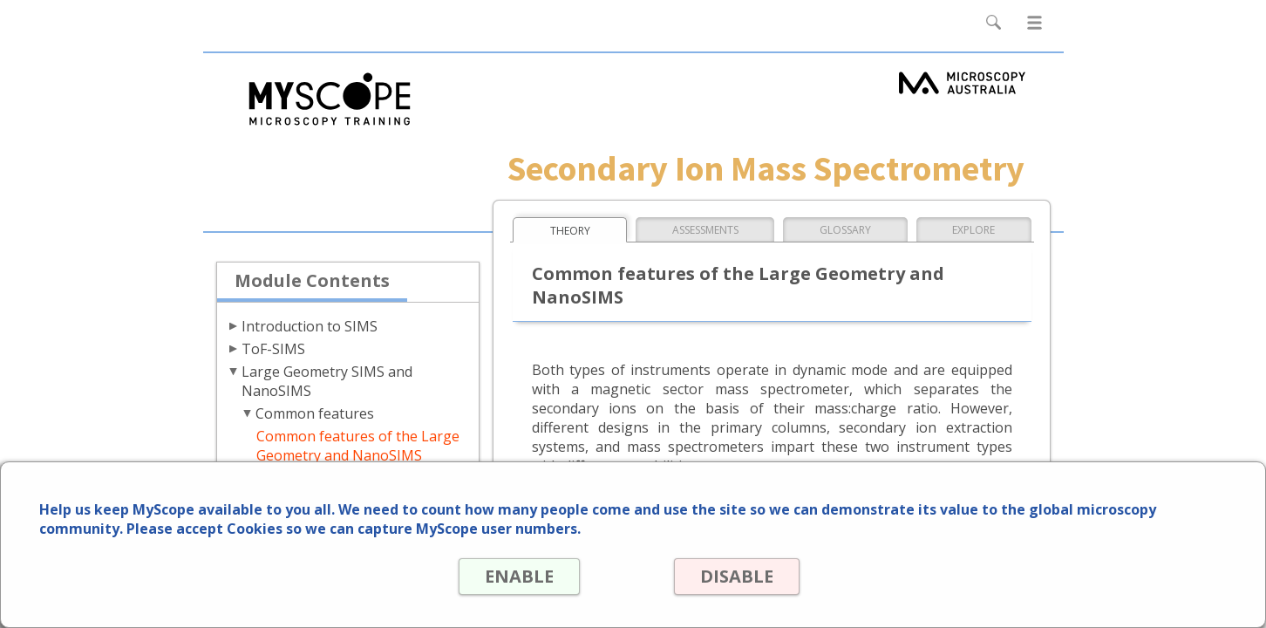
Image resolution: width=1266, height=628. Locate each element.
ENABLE (519, 576)
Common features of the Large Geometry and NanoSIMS (357, 446)
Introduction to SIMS (310, 326)
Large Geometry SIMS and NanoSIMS (327, 381)
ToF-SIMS (273, 348)
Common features (314, 413)
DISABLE (736, 576)
